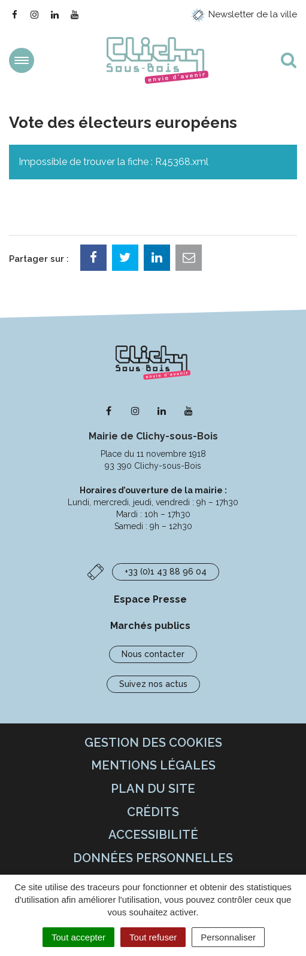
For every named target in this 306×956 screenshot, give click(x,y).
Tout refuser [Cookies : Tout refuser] (153, 937)
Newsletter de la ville (243, 14)
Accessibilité (153, 834)
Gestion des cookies (153, 742)
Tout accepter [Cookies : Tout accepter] (78, 937)
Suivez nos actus (153, 684)
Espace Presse (150, 599)
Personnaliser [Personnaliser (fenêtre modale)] (228, 937)
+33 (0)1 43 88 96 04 (166, 571)
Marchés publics (150, 625)
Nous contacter (153, 654)
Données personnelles (153, 858)
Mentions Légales (153, 765)
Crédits (153, 812)
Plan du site (153, 788)
